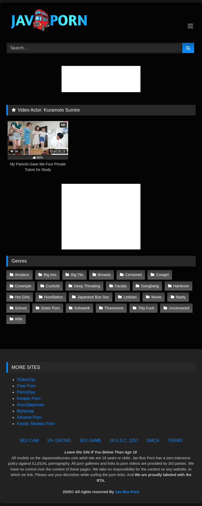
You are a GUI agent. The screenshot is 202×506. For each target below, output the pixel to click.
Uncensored (179, 308)
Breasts (104, 275)
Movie (156, 297)
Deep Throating (87, 286)
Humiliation (53, 297)
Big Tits (77, 275)
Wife (19, 319)
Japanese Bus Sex (93, 297)
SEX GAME (90, 440)
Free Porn (26, 386)
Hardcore (181, 286)
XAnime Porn (29, 417)
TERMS (175, 440)
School (21, 308)
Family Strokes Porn (36, 423)
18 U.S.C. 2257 (124, 440)
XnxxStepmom (30, 405)
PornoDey (26, 392)
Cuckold (52, 286)
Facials (121, 286)
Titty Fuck (146, 308)
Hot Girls (22, 297)
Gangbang (150, 286)
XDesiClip (26, 379)
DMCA (153, 440)
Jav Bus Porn (127, 492)
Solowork (82, 308)
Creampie (23, 286)
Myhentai (25, 411)
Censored (133, 275)
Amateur (22, 275)
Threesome (114, 308)
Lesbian (130, 297)
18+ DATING (59, 440)
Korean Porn (29, 398)
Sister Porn (50, 308)
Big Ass (50, 275)
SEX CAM (29, 440)
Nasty (181, 297)
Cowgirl (162, 275)
